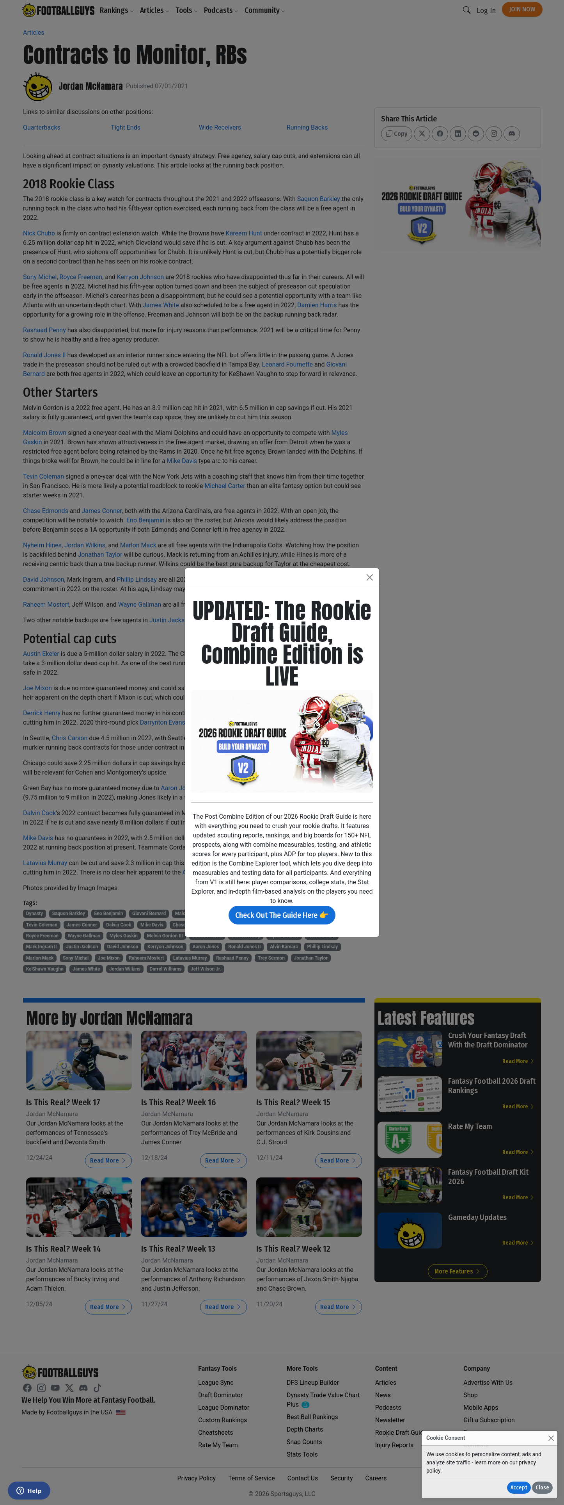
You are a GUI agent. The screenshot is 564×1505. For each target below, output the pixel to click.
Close (542, 1487)
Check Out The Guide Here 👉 (282, 915)
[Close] (551, 1438)
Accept (519, 1487)
